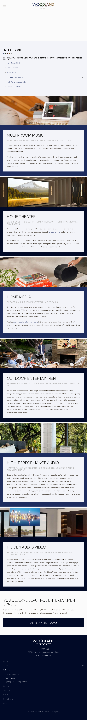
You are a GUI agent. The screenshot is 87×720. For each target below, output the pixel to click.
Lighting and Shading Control (16, 682)
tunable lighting (54, 232)
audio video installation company (25, 322)
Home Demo (8, 699)
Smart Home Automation (14, 674)
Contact (6, 703)
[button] (4, 5)
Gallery (6, 695)
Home (5, 661)
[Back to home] (43, 5)
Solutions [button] (43, 670)
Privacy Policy (56, 712)
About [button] (43, 665)
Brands (6, 686)
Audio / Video (10, 678)
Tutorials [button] (43, 690)
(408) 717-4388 (43, 649)
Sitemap (46, 712)
